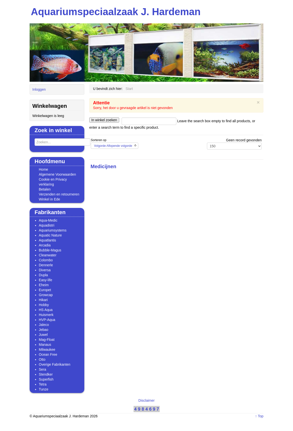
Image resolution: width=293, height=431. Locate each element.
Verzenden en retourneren (59, 194)
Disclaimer (146, 400)
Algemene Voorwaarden (57, 174)
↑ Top (259, 416)
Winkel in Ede (49, 199)
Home (43, 169)
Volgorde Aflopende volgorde (113, 146)
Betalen (44, 189)
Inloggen (39, 89)
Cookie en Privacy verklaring (53, 181)
